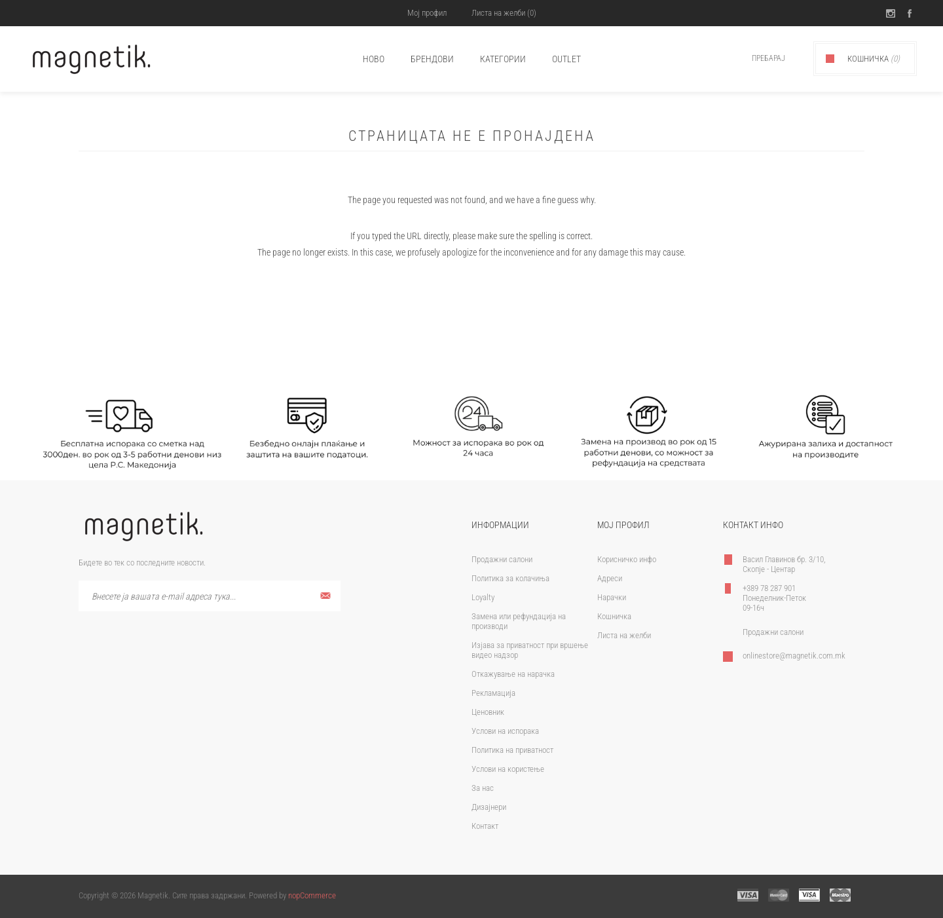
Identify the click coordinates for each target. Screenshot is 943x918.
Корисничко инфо (626, 559)
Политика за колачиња (510, 578)
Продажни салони (502, 559)
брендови (432, 59)
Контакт (485, 826)
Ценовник (488, 712)
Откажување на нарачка (513, 674)
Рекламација (493, 693)
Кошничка (614, 616)
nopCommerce (312, 895)
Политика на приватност (512, 750)
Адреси (609, 578)
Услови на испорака (505, 731)
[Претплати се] (210, 596)
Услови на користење (508, 769)
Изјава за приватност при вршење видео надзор (530, 650)
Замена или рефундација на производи (519, 621)
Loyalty (483, 597)
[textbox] (754, 58)
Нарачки (611, 597)
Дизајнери (489, 807)
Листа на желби (624, 635)
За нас (483, 788)
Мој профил (425, 13)
